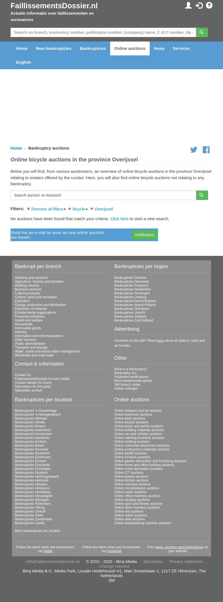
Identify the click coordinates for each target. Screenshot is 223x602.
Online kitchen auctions (131, 480)
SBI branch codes (127, 385)
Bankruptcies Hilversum (32, 488)
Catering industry (27, 293)
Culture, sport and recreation (36, 297)
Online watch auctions (130, 515)
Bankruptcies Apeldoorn (32, 438)
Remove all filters (47, 209)
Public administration (30, 344)
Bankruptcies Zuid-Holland (133, 320)
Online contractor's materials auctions (142, 449)
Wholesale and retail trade (34, 355)
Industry (21, 332)
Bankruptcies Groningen (132, 293)
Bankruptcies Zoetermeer (33, 519)
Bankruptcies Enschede (32, 465)
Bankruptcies (93, 48)
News (159, 48)
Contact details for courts (33, 383)
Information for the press (33, 387)
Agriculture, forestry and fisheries (39, 282)
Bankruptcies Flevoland (131, 282)
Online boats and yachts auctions (138, 426)
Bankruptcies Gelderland (132, 289)
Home (22, 48)
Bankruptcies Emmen (30, 461)
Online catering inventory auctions (139, 438)
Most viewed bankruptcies (133, 381)
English (23, 62)
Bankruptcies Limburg (130, 297)
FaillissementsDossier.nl (54, 6)
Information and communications (39, 336)
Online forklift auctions (130, 453)
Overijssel (104, 209)
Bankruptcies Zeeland (130, 316)
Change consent (114, 566)
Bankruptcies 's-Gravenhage (36, 411)
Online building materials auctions (139, 430)
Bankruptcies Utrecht (129, 313)
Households (23, 324)
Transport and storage (31, 347)
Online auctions (130, 48)
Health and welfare (29, 320)
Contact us (23, 375)
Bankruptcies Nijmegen (32, 500)
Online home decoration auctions (138, 469)
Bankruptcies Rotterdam (33, 504)
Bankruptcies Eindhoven (33, 457)
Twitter (48, 551)
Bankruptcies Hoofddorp (33, 492)
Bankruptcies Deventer (31, 449)
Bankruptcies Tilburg (30, 508)
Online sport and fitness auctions (138, 504)
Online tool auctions (128, 511)
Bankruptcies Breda (29, 445)
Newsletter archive (28, 390)
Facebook (114, 551)
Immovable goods (28, 328)
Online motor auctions (130, 492)
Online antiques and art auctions (138, 411)
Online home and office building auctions (144, 465)
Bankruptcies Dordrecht (32, 453)
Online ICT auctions (128, 473)
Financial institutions (30, 316)
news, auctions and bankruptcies (179, 547)
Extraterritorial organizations (35, 313)
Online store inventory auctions (137, 508)
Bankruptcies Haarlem (31, 473)
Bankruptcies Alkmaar (31, 418)
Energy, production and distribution (40, 305)
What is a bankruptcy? (130, 369)
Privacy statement (186, 561)
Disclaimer (153, 561)
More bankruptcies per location (37, 531)
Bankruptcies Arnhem (30, 442)
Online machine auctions (132, 484)
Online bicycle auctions (131, 422)
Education (22, 301)
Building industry (27, 285)
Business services (28, 289)
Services (181, 48)
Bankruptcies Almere (30, 426)
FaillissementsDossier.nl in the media (42, 379)
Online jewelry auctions (131, 476)
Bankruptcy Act (125, 373)
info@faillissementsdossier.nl (52, 561)
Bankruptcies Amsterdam (33, 434)
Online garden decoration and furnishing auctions (150, 461)
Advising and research (31, 278)
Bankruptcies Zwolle (30, 523)
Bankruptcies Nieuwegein (33, 496)
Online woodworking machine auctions (142, 523)
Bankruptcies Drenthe (130, 278)
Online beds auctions (129, 418)
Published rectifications (131, 377)
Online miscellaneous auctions (136, 488)
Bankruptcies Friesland (131, 285)
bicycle (78, 209)
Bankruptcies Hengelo (31, 484)
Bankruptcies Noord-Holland (135, 305)
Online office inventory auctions (137, 496)
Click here (119, 218)
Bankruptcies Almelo (30, 422)
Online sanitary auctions (132, 500)
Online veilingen (126, 388)
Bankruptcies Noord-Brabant (135, 301)
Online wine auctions (129, 519)
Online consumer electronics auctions (141, 445)
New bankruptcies (53, 48)
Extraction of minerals (31, 309)
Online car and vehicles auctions (138, 434)
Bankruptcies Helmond (31, 480)
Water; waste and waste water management (47, 351)
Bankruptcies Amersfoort (33, 430)
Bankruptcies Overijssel (131, 309)
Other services (25, 340)
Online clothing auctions (131, 442)
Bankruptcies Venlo (29, 515)
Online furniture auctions (132, 457)
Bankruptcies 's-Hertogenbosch (38, 414)
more (160, 341)
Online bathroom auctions (133, 414)
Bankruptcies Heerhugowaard (37, 476)
